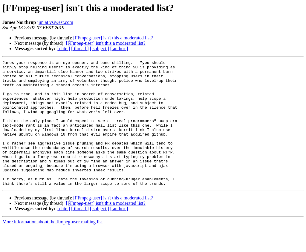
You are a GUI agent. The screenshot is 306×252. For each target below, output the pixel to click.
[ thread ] (80, 48)
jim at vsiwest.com (55, 22)
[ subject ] (99, 48)
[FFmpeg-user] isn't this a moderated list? (113, 37)
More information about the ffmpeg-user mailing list (52, 246)
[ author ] (119, 48)
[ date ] (63, 48)
